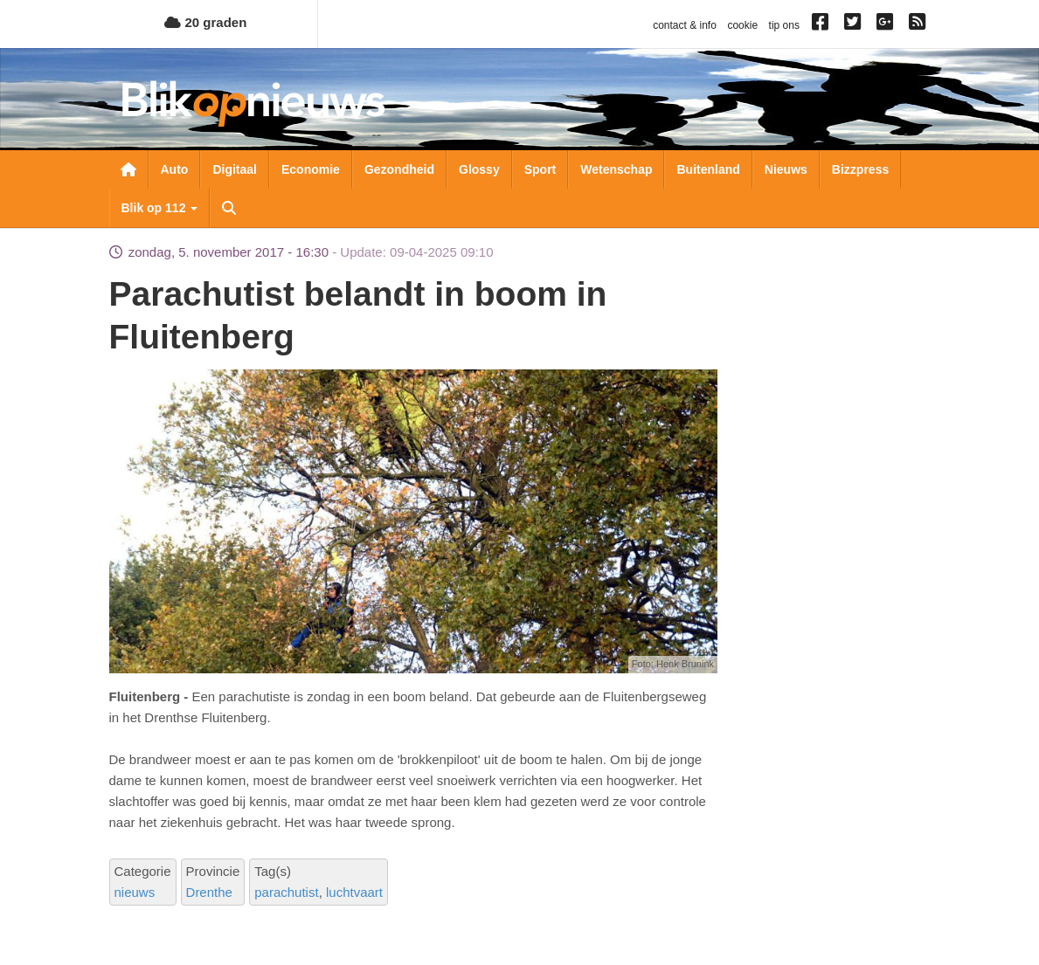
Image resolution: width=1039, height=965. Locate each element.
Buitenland (707, 169)
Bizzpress (860, 169)
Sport (540, 169)
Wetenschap (616, 169)
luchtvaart (354, 892)
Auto (175, 169)
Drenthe (209, 892)
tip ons (784, 25)
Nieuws (786, 169)
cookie (742, 25)
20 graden (205, 22)
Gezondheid (399, 169)
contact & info (685, 25)
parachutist (286, 892)
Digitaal (234, 169)
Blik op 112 (159, 208)
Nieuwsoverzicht (128, 169)
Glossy (479, 169)
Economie (310, 169)
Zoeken (229, 208)
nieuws (135, 892)
